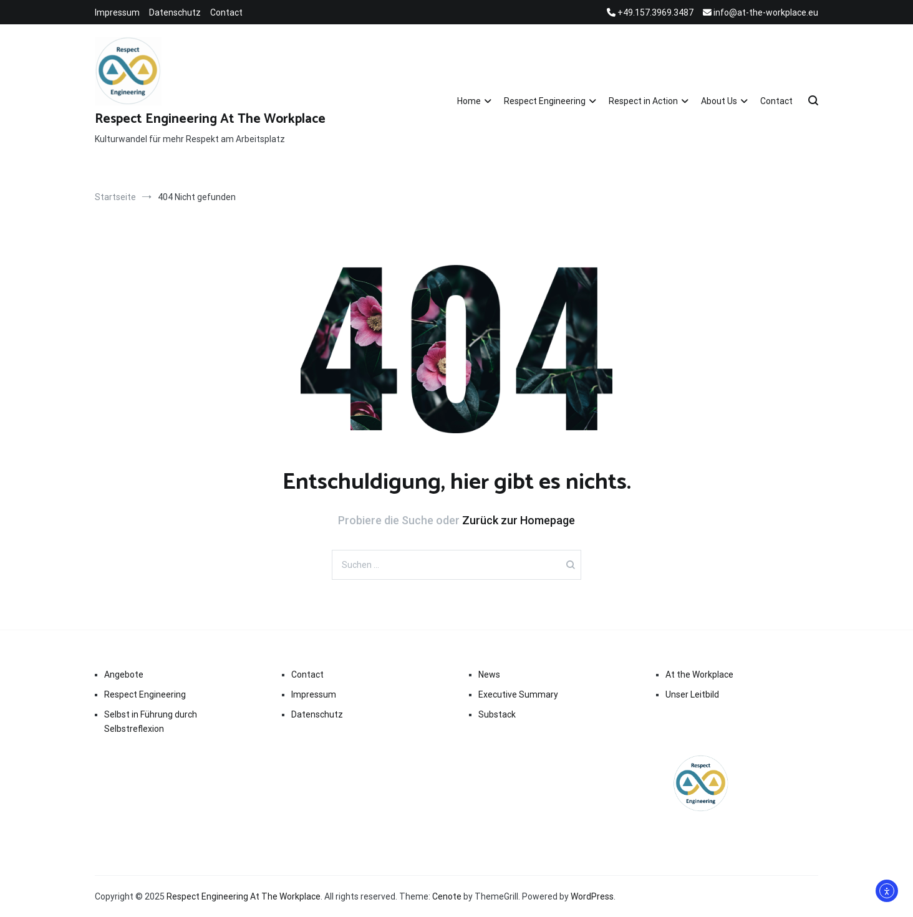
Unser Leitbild (692, 694)
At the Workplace (699, 674)
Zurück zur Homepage (518, 520)
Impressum (117, 12)
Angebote (123, 674)
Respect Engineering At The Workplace (210, 119)
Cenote (446, 896)
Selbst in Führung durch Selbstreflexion (150, 721)
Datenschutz (175, 12)
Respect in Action (643, 101)
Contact (226, 12)
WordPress (592, 896)
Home (469, 101)
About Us (719, 101)
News (489, 674)
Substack (497, 714)
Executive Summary (518, 694)
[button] (27, 889)
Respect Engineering (545, 101)
